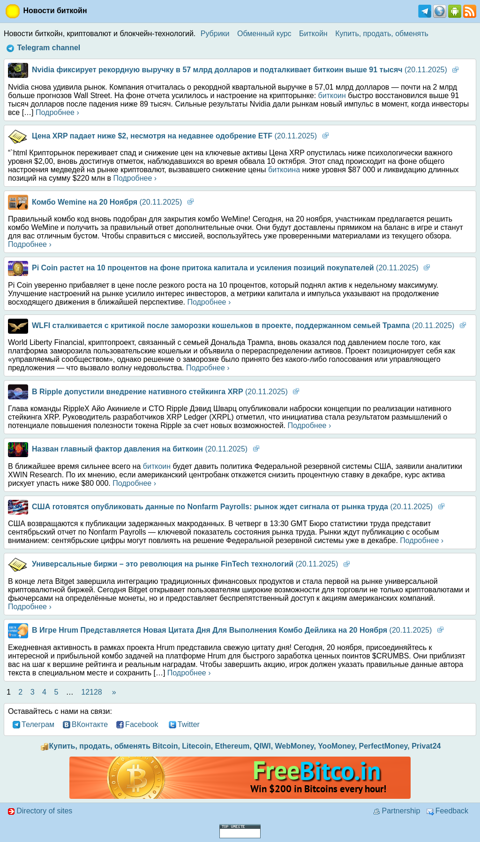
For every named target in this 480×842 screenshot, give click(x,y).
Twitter (183, 724)
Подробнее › (57, 112)
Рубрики (215, 34)
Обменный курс (264, 34)
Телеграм (32, 724)
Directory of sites (40, 811)
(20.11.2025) (227, 70)
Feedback (447, 811)
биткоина (284, 170)
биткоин (332, 96)
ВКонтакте (84, 724)
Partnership (396, 811)
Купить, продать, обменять (381, 34)
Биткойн (313, 34)
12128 (91, 692)
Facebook (137, 724)
